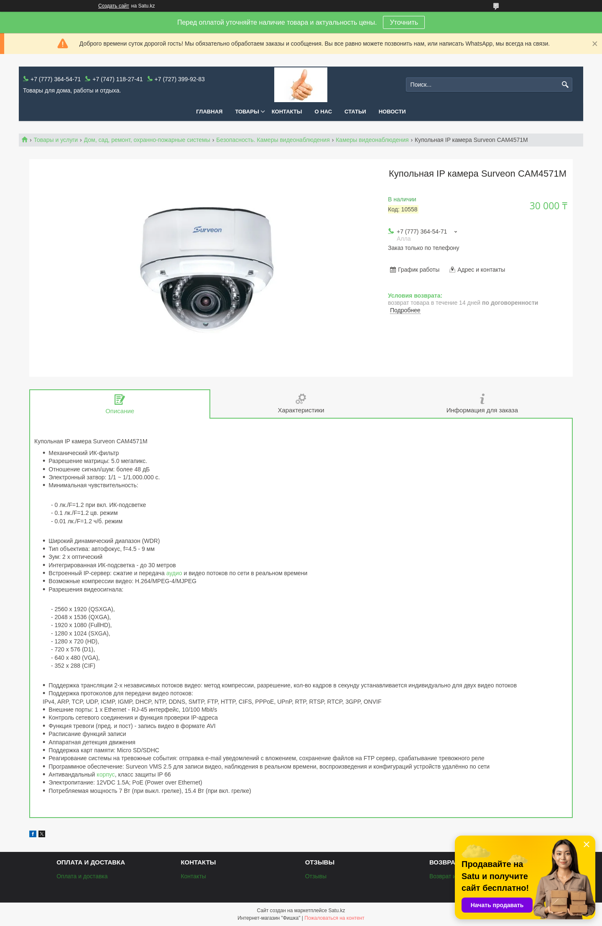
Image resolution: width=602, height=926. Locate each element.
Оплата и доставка (81, 876)
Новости (392, 111)
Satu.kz (336, 910)
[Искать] (565, 84)
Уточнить (404, 22)
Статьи (355, 111)
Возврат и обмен (452, 876)
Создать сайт (113, 6)
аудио (174, 573)
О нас (323, 111)
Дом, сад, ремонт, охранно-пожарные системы (147, 139)
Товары (247, 111)
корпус (106, 774)
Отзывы (316, 876)
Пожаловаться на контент (334, 918)
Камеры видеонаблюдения (372, 139)
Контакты (287, 111)
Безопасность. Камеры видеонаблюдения (273, 139)
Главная (209, 111)
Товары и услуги (55, 139)
